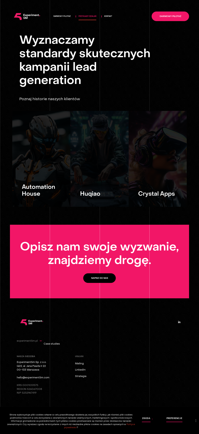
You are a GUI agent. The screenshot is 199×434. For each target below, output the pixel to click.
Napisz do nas (99, 278)
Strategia (80, 376)
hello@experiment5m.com (33, 377)
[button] (146, 419)
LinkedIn (80, 369)
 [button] (196, 421)
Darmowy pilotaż (170, 16)
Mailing (79, 363)
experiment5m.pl (27, 340)
